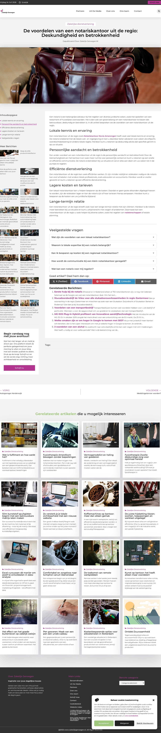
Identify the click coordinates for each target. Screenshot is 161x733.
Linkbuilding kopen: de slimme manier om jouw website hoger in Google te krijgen (80, 712)
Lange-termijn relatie (11, 134)
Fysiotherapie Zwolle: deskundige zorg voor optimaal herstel (137, 457)
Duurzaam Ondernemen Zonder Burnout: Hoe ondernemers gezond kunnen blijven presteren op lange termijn (28, 244)
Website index (76, 707)
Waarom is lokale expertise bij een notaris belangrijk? (103, 245)
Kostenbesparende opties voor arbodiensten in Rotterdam (100, 632)
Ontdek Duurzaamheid (137, 631)
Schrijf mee (75, 697)
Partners (80, 11)
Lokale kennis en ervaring (13, 120)
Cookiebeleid (75, 704)
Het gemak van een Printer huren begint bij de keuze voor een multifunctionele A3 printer (29, 180)
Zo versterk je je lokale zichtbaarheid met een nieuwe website (59, 516)
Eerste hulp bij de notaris (68, 291)
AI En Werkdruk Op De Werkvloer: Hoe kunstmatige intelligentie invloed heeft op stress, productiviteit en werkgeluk (8, 244)
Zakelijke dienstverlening (80, 24)
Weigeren (124, 723)
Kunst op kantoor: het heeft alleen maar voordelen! (140, 573)
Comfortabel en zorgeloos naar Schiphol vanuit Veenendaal (60, 573)
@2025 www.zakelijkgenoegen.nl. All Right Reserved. (80, 730)
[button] (153, 700)
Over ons (110, 11)
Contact (138, 11)
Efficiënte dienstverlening (13, 127)
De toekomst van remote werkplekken (97, 573)
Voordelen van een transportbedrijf (73, 307)
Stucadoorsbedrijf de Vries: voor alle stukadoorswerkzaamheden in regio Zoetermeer (101, 298)
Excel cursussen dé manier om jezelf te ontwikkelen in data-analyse (19, 574)
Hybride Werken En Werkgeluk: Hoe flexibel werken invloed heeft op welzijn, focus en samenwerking (29, 312)
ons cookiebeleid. (131, 716)
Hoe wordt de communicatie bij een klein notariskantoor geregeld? (103, 261)
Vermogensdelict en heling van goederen (99, 456)
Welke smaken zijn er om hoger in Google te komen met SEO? (89, 320)
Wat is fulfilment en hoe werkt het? (18, 456)
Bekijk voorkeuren (145, 723)
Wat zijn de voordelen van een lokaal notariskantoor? (103, 237)
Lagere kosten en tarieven (13, 131)
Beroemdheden (76, 681)
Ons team (124, 11)
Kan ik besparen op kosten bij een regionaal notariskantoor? (103, 253)
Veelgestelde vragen (10, 138)
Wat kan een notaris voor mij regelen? (103, 269)
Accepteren (104, 723)
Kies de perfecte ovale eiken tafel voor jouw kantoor (8, 171)
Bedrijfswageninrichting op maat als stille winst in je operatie (9, 199)
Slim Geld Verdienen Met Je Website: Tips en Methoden (80, 719)
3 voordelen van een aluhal (69, 327)
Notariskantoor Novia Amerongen (99, 136)
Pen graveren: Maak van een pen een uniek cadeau (58, 632)
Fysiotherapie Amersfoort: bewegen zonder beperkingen (59, 456)
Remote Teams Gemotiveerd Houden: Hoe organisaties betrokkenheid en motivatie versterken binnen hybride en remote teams (8, 314)
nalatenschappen (133, 212)
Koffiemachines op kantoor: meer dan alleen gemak (99, 515)
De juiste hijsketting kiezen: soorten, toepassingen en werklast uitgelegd (140, 516)
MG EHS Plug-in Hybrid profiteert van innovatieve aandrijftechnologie (93, 314)
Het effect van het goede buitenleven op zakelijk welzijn (19, 632)
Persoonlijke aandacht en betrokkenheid (19, 124)
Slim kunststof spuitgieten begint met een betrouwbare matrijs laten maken (18, 516)
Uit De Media (95, 11)
